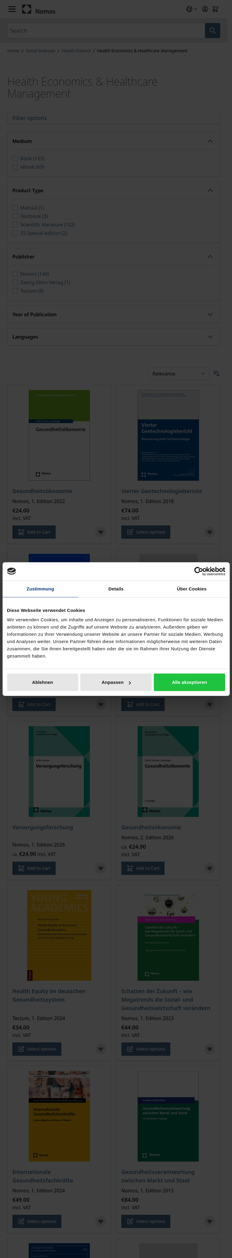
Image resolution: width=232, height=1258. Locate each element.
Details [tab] (116, 588)
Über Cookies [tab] (192, 588)
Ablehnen (42, 682)
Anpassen (116, 682)
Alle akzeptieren (189, 682)
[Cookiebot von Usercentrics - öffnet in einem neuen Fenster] (198, 571)
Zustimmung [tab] (40, 588)
